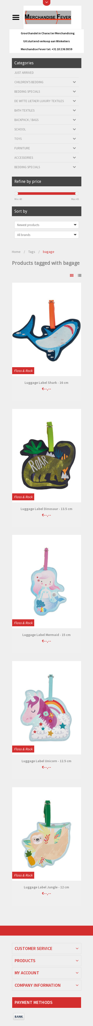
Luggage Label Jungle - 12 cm (46, 887)
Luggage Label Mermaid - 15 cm (46, 634)
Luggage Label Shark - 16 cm (46, 382)
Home (16, 251)
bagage (48, 251)
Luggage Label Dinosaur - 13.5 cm (46, 509)
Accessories (23, 158)
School (20, 129)
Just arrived (24, 73)
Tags (31, 251)
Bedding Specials (27, 91)
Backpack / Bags (26, 120)
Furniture (22, 148)
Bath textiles (24, 110)
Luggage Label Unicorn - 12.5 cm (46, 761)
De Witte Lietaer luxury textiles (39, 101)
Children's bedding (28, 82)
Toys (18, 139)
